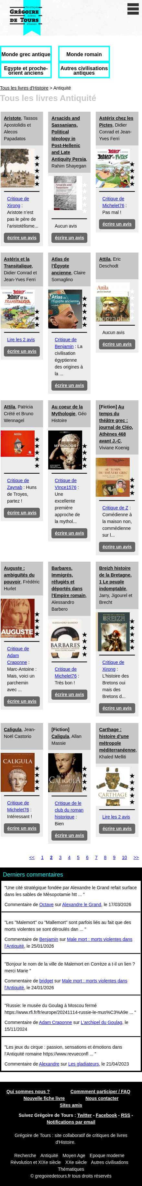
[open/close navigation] (133, 9)
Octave (46, 904)
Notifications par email (71, 1122)
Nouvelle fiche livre (44, 1098)
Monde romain (84, 54)
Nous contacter (101, 1098)
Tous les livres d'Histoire (24, 88)
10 (124, 857)
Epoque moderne (107, 1155)
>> (136, 857)
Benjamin (48, 939)
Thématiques (71, 1169)
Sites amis (71, 1105)
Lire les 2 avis (21, 339)
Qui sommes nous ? (28, 1091)
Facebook (106, 1115)
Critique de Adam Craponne (18, 655)
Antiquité (49, 1155)
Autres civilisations (109, 1162)
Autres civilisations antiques (84, 71)
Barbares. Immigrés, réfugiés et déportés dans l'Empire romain (68, 582)
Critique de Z (115, 507)
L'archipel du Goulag (101, 1022)
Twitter (84, 1115)
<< (32, 857)
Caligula (12, 729)
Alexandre (49, 1064)
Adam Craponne (55, 1022)
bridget (46, 980)
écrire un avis (21, 237)
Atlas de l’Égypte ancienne (61, 265)
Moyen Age (73, 1155)
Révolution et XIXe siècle (36, 1162)
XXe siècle (76, 1162)
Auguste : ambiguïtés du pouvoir (19, 575)
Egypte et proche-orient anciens (26, 71)
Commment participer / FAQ (100, 1091)
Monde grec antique (25, 54)
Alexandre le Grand (81, 904)
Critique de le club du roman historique (69, 810)
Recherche (25, 1155)
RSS (125, 1115)
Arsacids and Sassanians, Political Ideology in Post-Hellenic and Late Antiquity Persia (68, 139)
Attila (104, 259)
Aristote (12, 118)
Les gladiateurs (83, 1064)
